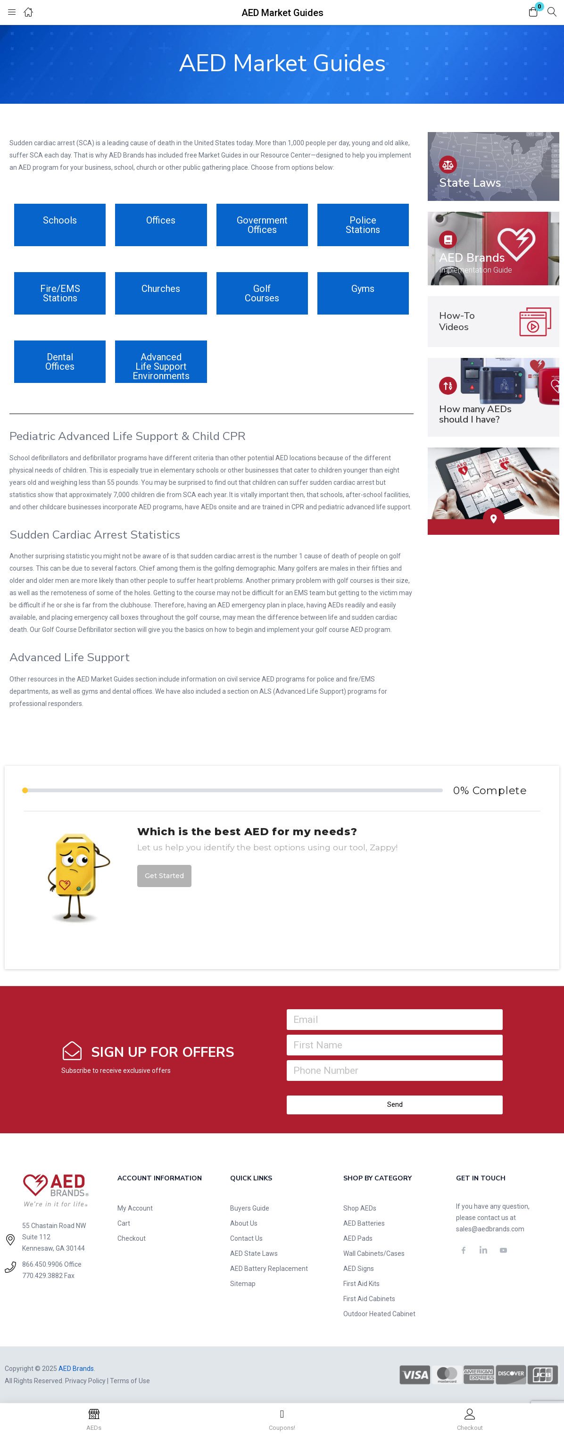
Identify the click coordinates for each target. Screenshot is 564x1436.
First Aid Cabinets (369, 1299)
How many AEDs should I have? (475, 414)
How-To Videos (457, 321)
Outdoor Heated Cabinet (379, 1314)
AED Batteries (364, 1223)
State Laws (470, 183)
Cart (123, 1223)
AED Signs (358, 1268)
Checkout (131, 1238)
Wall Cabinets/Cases (374, 1253)
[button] (533, 12)
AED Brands (472, 258)
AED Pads (358, 1238)
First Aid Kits (361, 1283)
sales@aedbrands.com (490, 1229)
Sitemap (243, 1283)
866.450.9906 (42, 1264)
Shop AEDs (359, 1208)
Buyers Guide (249, 1208)
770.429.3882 (42, 1275)
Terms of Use (130, 1381)
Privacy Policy (85, 1381)
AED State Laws (254, 1253)
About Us (243, 1223)
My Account (135, 1208)
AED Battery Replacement (269, 1268)
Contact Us (246, 1238)
